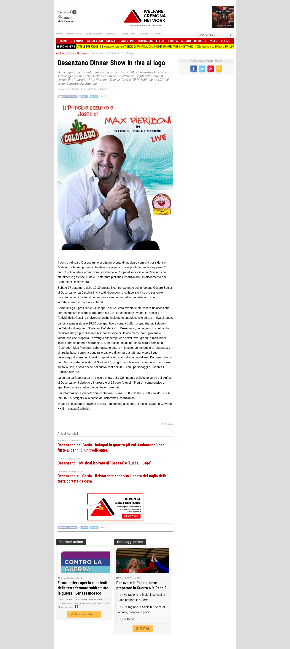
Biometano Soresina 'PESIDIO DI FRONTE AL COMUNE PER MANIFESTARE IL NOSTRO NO (149, 46)
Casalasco (95, 41)
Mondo (186, 41)
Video (214, 41)
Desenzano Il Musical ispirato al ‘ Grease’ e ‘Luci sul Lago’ (104, 463)
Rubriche (200, 41)
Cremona (77, 41)
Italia (160, 41)
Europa (173, 41)
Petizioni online (70, 542)
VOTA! (142, 628)
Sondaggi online (130, 542)
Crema (110, 41)
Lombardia (145, 41)
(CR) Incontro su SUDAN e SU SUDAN (218, 46)
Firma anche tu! (84, 614)
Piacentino (127, 41)
